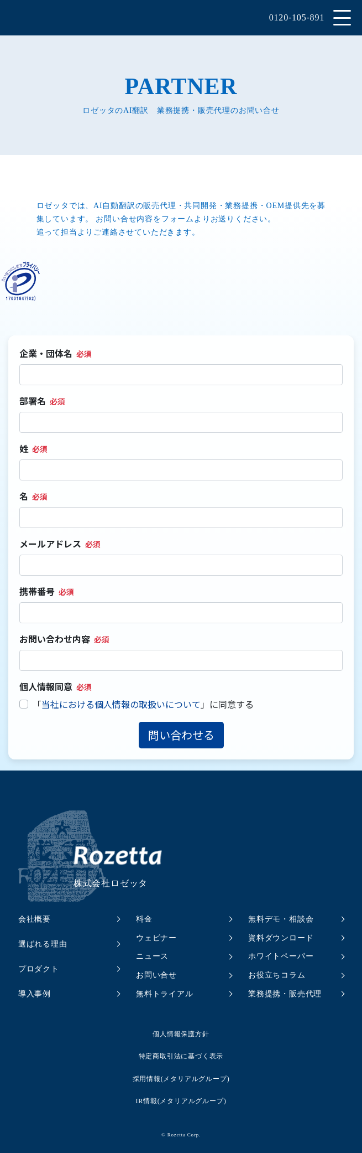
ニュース (152, 956)
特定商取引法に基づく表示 (181, 1056)
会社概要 (34, 919)
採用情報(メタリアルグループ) (181, 1079)
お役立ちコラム (277, 975)
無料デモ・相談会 (280, 919)
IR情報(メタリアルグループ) (181, 1101)
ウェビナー (156, 938)
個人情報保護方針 (181, 1034)
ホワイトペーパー (280, 956)
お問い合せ (156, 975)
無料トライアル (164, 994)
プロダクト (38, 969)
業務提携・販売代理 (285, 994)
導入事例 (34, 994)
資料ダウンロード (280, 938)
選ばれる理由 (42, 944)
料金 (144, 919)
